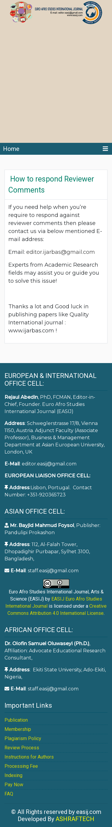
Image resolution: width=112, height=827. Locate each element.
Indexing (13, 775)
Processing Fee (21, 766)
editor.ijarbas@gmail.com (61, 252)
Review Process (21, 748)
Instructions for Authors (29, 757)
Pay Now (13, 784)
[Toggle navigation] (105, 148)
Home (11, 148)
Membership (17, 729)
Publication (16, 720)
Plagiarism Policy (22, 738)
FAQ (8, 794)
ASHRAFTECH (75, 819)
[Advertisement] (56, 84)
